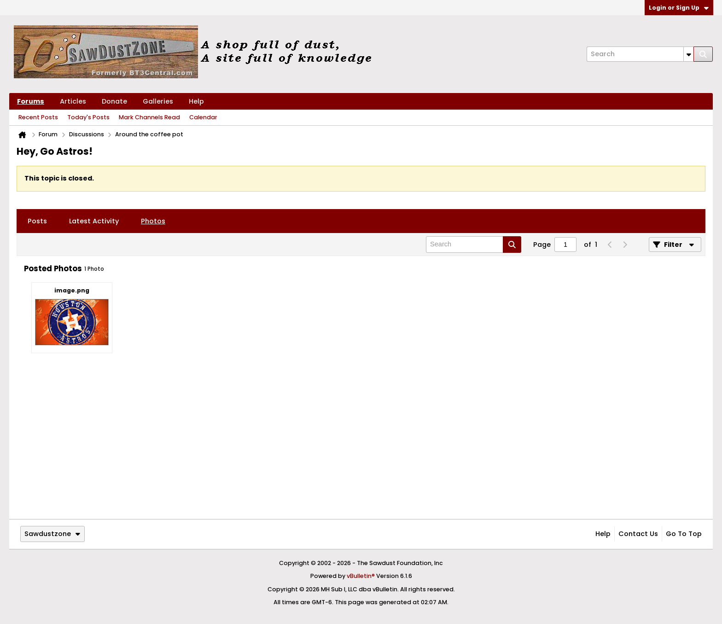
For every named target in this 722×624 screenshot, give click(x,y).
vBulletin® (361, 576)
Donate (114, 101)
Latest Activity (94, 221)
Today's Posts (88, 117)
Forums (30, 101)
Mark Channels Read (149, 117)
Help (196, 101)
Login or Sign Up (679, 8)
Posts (37, 221)
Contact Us (638, 533)
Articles (73, 101)
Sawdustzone (52, 533)
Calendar (203, 117)
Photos (153, 221)
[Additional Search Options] (688, 54)
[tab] (37, 221)
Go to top (684, 533)
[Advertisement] (361, 447)
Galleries (158, 101)
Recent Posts (38, 117)
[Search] (640, 54)
